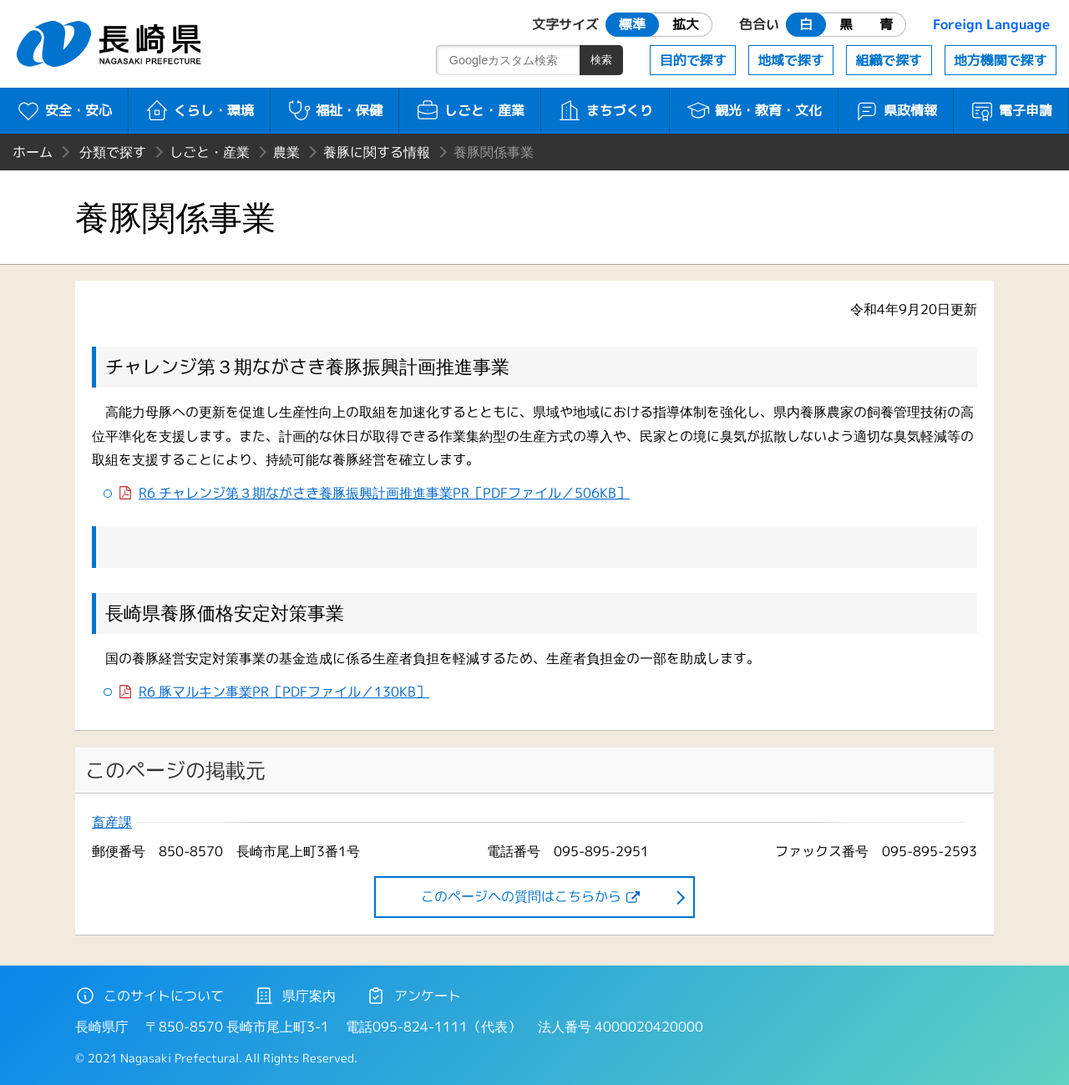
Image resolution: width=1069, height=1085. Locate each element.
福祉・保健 (334, 110)
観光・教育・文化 (754, 110)
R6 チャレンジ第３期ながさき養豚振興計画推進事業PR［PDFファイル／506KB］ (384, 493)
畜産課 (112, 822)
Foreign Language (991, 24)
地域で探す (790, 60)
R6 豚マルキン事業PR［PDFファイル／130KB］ (284, 692)
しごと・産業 (469, 110)
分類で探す (112, 152)
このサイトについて (149, 996)
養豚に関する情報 (376, 152)
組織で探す (888, 60)
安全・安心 (64, 110)
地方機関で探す (1000, 60)
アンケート (413, 996)
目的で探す (693, 60)
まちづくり (605, 110)
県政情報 (895, 110)
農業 (286, 152)
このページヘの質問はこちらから (521, 896)
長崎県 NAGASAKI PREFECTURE (111, 44)
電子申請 (1011, 110)
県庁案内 (295, 996)
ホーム (33, 152)
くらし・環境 (199, 110)
